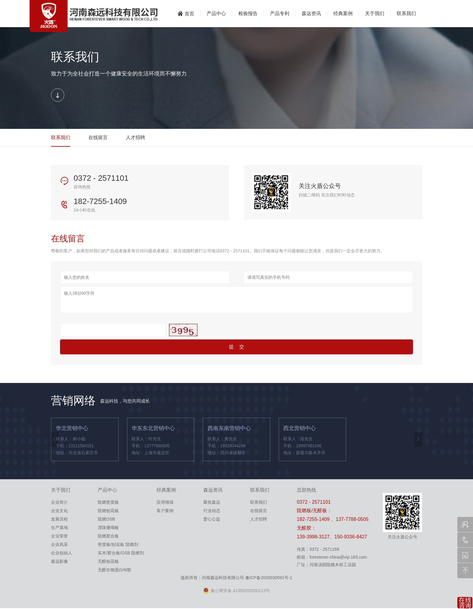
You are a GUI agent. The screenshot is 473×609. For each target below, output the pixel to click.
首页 (186, 13)
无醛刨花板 (108, 562)
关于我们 (374, 13)
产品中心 (216, 13)
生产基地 (59, 528)
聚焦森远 (211, 502)
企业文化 (59, 511)
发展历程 (59, 519)
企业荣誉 (59, 536)
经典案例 (343, 13)
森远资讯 (311, 13)
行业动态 (211, 511)
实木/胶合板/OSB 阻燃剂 (121, 553)
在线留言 (98, 138)
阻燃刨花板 (108, 511)
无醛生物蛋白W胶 (114, 570)
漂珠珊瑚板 (108, 528)
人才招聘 (135, 138)
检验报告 (248, 13)
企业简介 (59, 502)
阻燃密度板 (108, 502)
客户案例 (165, 511)
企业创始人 (61, 553)
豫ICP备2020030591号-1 (268, 578)
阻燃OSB (106, 519)
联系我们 (406, 13)
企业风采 (59, 545)
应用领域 (165, 502)
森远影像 (59, 562)
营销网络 (74, 401)
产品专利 (279, 13)
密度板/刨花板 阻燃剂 (118, 545)
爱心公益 (211, 519)
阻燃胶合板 (108, 536)
